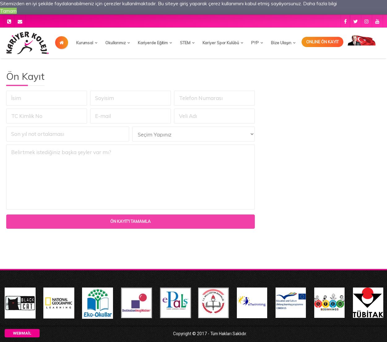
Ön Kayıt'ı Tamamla (131, 221)
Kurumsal (84, 42)
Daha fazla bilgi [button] (320, 3)
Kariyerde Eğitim (153, 42)
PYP (255, 42)
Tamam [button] (8, 11)
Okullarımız (115, 42)
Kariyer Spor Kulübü (220, 42)
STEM (185, 42)
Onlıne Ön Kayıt (322, 41)
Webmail (22, 333)
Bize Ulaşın (281, 42)
